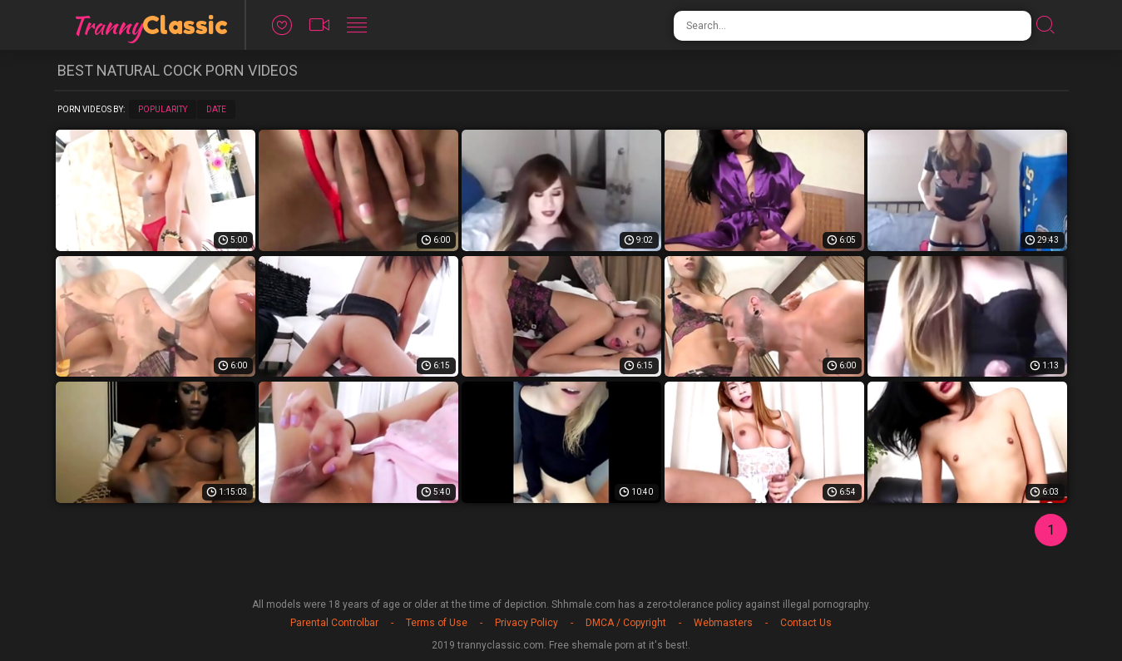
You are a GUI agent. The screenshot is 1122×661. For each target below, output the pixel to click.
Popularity (162, 109)
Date (216, 109)
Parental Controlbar (334, 623)
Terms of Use (436, 623)
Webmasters (723, 623)
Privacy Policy (526, 623)
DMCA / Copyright (626, 623)
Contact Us (806, 623)
